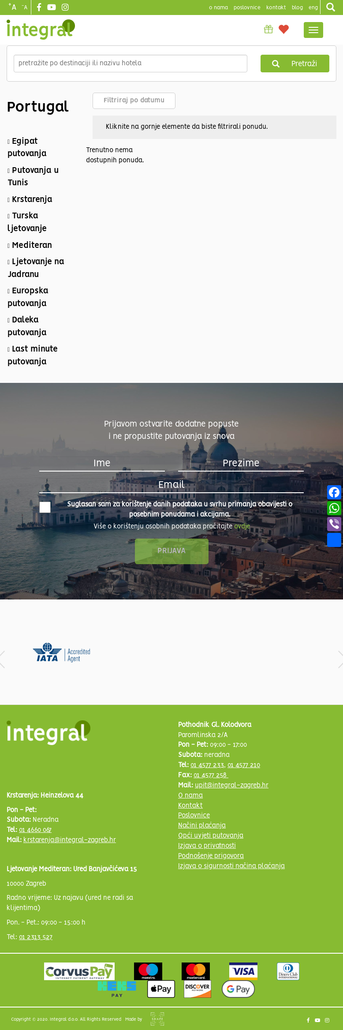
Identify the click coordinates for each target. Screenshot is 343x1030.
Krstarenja (32, 200)
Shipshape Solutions (157, 1019)
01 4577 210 (243, 765)
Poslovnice (194, 816)
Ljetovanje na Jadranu (35, 268)
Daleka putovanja (27, 326)
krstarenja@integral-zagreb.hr (69, 840)
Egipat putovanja (27, 148)
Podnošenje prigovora (211, 856)
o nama (218, 7)
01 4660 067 (35, 830)
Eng (313, 7)
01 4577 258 (211, 775)
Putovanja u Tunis (33, 177)
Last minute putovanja (32, 355)
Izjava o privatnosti (207, 846)
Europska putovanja (27, 297)
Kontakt (276, 7)
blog (297, 7)
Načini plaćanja (202, 826)
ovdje (242, 527)
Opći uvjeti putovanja (210, 836)
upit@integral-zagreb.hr (231, 786)
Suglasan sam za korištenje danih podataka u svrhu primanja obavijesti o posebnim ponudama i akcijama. (165, 510)
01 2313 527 (35, 937)
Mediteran (32, 246)
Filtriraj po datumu (134, 100)
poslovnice (247, 7)
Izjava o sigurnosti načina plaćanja (231, 866)
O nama (190, 796)
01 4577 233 (207, 765)
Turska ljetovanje (27, 222)
